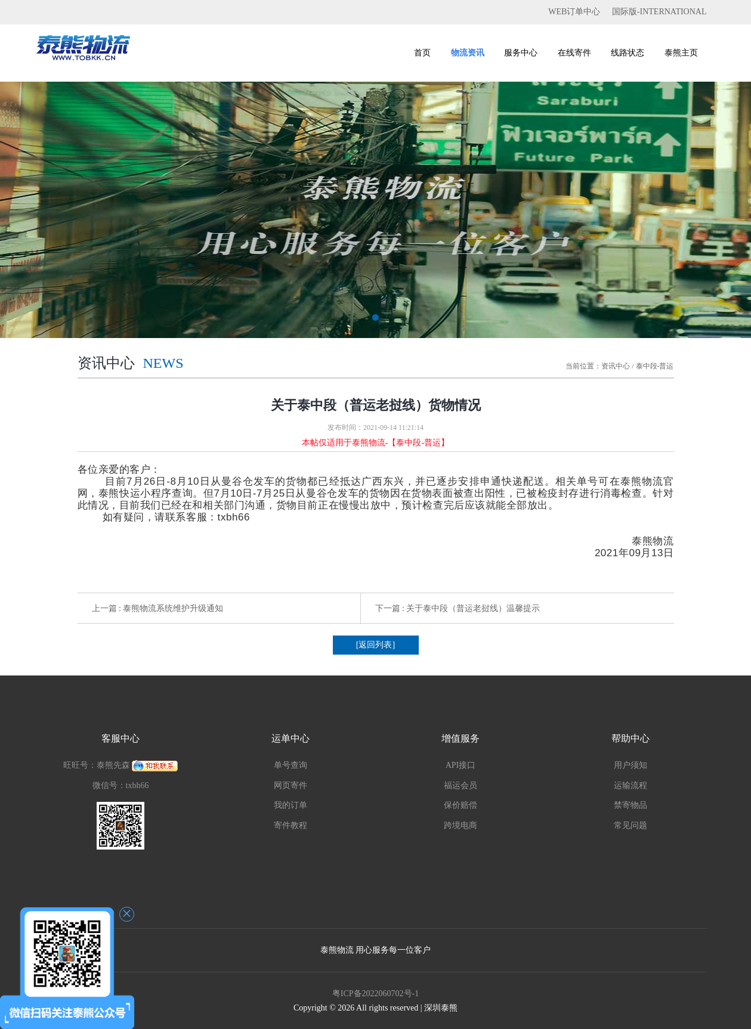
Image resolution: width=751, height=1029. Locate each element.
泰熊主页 (681, 52)
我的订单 (290, 805)
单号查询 (290, 765)
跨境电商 (460, 825)
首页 (422, 52)
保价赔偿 (460, 805)
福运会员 (460, 785)
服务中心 (520, 52)
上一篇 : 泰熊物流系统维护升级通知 (158, 608)
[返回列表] (375, 644)
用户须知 (630, 765)
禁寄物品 (630, 805)
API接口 (461, 765)
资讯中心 (615, 366)
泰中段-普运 (655, 366)
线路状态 (627, 52)
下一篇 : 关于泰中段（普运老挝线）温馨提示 (457, 608)
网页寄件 (290, 785)
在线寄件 (574, 52)
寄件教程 (290, 825)
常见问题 (630, 825)
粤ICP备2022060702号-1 (375, 993)
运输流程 (630, 785)
